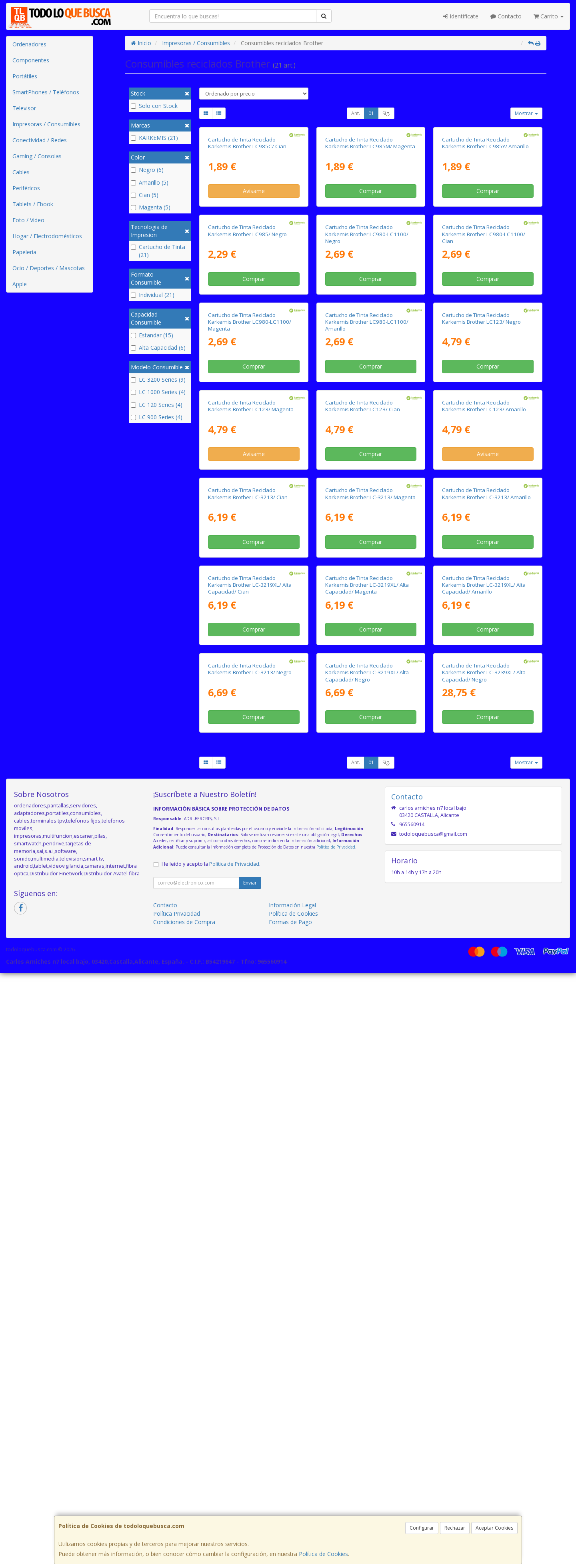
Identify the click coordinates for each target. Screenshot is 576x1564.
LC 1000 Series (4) (158, 392)
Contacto (506, 16)
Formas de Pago (290, 1513)
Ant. (355, 113)
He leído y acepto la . (211, 1455)
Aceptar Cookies (494, 1527)
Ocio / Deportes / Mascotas (48, 268)
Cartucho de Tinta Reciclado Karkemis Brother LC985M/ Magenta (370, 227)
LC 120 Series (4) (156, 404)
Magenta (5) (150, 207)
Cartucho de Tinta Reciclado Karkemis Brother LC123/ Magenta (251, 744)
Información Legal (292, 1496)
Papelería (24, 252)
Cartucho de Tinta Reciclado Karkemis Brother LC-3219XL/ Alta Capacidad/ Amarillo (484, 1091)
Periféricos (26, 188)
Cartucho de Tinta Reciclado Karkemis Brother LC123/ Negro (481, 571)
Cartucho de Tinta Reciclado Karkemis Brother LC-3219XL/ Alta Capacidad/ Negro (367, 1263)
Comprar (370, 275)
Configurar (422, 1527)
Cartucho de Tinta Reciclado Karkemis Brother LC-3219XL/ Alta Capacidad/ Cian (250, 1091)
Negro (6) (147, 169)
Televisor (24, 108)
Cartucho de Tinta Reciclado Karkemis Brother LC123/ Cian (362, 744)
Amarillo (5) (149, 182)
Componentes (30, 60)
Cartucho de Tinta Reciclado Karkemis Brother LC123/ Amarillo (484, 744)
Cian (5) (144, 195)
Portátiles (24, 76)
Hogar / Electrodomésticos (47, 236)
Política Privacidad (176, 1504)
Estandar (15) (152, 335)
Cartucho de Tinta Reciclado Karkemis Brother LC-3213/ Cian (248, 916)
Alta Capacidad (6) (158, 347)
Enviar (250, 1473)
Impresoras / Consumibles (46, 124)
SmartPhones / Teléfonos (45, 92)
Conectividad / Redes (39, 140)
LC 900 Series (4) (156, 417)
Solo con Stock (154, 106)
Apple (19, 284)
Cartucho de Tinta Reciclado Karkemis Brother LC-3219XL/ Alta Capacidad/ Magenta (367, 1091)
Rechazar (454, 1527)
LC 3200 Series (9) (158, 379)
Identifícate (460, 16)
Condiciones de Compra (184, 1513)
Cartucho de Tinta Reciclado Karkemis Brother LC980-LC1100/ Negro (366, 403)
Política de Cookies (323, 1554)
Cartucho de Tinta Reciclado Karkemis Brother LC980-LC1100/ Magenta (249, 575)
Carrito (549, 16)
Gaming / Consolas (37, 156)
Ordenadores (29, 44)
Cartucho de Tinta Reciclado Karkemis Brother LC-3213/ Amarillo (486, 916)
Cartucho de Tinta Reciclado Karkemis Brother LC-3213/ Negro (250, 1260)
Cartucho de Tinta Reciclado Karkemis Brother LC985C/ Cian (247, 227)
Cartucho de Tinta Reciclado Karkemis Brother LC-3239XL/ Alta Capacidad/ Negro (484, 1263)
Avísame (254, 275)
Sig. (386, 113)
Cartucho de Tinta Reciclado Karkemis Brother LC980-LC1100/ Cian (483, 403)
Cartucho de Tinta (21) (158, 251)
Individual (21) (152, 295)
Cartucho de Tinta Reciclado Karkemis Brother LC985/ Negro (247, 399)
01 (371, 113)
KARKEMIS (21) (154, 137)
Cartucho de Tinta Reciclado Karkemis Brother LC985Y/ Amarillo (485, 227)
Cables (21, 172)
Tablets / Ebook (32, 204)
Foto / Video (28, 220)
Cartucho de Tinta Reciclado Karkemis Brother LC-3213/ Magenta (370, 916)
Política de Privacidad (335, 1438)
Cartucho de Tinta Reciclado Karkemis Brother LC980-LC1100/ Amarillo (366, 575)
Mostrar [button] (526, 113)
